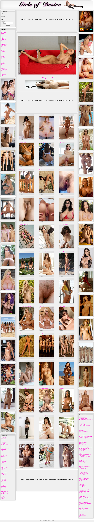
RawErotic (3, 63)
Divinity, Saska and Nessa (63, 333)
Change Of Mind (4, 461)
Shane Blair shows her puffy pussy (84, 468)
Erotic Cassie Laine (82, 480)
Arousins (2, 33)
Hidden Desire (3, 494)
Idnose (60, 415)
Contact (2, 457)
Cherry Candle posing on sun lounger (85, 498)
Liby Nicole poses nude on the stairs (85, 429)
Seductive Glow (22, 169)
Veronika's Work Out (82, 461)
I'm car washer (81, 432)
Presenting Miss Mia (82, 490)
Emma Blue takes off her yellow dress (85, 447)
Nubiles (2, 58)
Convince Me (3, 485)
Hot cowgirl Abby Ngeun (83, 469)
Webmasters (3, 19)
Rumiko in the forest (82, 485)
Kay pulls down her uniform (83, 504)
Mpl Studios (3, 55)
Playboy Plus (3, 62)
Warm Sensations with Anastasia (84, 450)
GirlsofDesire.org (49, 520)
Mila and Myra (81, 441)
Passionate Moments (4, 487)
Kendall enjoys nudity (82, 515)
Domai (2, 40)
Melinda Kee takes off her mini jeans (85, 497)
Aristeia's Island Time (82, 486)
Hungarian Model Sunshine (43, 251)
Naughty (21, 139)
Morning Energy (4, 484)
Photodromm (3, 61)
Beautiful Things (4, 467)
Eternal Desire (3, 45)
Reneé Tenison (81, 443)
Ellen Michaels (61, 388)
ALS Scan (2, 31)
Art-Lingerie (3, 34)
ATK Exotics (3, 35)
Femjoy (2, 46)
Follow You (3, 463)
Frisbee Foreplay (82, 455)
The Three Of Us (82, 424)
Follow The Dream (4, 472)
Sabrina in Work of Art (83, 460)
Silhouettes (3, 451)
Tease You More (3, 481)
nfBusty (2, 56)
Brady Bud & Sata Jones (5, 493)
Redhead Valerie (62, 251)
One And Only (3, 492)
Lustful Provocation (4, 476)
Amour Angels (3, 32)
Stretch (2, 450)
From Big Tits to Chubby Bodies (84, 481)
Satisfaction (3, 478)
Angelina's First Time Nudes (83, 477)
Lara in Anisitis (81, 457)
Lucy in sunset (81, 445)
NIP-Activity (3, 57)
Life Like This (3, 488)
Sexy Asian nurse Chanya (83, 453)
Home (2, 13)
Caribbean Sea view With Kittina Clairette (86, 426)
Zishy (2, 75)
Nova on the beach (82, 423)
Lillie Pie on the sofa (82, 509)
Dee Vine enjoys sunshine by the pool (85, 465)
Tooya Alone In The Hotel (83, 437)
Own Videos (3, 16)
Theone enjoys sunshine (83, 479)
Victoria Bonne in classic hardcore (25, 306)
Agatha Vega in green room (83, 502)
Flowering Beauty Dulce (83, 493)
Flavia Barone (61, 442)
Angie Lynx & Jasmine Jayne (24, 388)
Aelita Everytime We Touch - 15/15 (47, 34)
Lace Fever (21, 415)
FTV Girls (2, 47)
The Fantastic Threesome (83, 472)
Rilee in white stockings (83, 442)
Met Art (2, 52)
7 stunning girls (81, 484)
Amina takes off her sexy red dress (84, 511)
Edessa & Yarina (22, 251)
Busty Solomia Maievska (63, 224)
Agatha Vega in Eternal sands (84, 478)
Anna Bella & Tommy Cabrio (6, 444)
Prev (20, 34)
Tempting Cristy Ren (42, 142)
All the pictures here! (47, 78)
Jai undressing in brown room (84, 491)
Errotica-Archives (4, 44)
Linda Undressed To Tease (83, 473)
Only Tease (3, 59)
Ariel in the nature (82, 510)
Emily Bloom (3, 41)
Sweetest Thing (3, 470)
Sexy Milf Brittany (82, 496)
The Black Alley (3, 70)
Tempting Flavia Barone (23, 442)
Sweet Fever (3, 464)
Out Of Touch (3, 466)
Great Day (3, 468)
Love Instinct (3, 473)
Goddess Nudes (3, 49)
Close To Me (3, 490)
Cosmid (2, 38)
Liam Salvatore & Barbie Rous (84, 459)
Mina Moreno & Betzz (5, 475)
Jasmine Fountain (82, 471)
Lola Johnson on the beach (83, 508)
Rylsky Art (3, 64)
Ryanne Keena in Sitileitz (83, 438)
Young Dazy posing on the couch (84, 492)
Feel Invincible (3, 474)
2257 (53, 520)
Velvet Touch (3, 497)
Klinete (40, 224)
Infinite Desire (3, 438)
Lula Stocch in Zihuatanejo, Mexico (85, 454)
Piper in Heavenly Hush (83, 420)
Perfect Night (3, 469)
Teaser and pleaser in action (83, 444)
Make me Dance (62, 142)
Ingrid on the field (22, 333)
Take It (40, 169)
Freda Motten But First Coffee (84, 475)
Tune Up (2, 462)
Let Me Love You (4, 460)
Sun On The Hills (82, 451)
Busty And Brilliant (82, 430)
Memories (2, 498)
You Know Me (3, 482)
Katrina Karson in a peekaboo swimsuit (85, 436)
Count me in (41, 306)
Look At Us (3, 439)
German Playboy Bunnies (43, 333)
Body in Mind (3, 37)
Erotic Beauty (3, 43)
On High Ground (4, 496)
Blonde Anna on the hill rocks (84, 463)
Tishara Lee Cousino (22, 142)
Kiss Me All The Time (4, 491)
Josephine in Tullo (82, 474)
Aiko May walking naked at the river (85, 448)
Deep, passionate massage (83, 516)
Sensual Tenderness (4, 445)
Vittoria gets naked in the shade (84, 505)
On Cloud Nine (3, 437)
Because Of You (81, 483)
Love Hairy (3, 51)
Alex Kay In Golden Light (83, 431)
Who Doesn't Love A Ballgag (84, 489)
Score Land (3, 65)
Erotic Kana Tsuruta (42, 415)
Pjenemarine (61, 169)
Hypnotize (3, 454)
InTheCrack (3, 50)
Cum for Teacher (62, 306)
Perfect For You (3, 479)
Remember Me (3, 486)
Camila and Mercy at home (83, 499)
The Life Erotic (3, 71)
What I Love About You (5, 448)
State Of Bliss (3, 449)
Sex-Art (2, 67)
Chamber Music (81, 487)
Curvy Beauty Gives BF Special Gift (85, 503)
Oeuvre (80, 467)
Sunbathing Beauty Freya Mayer (44, 388)
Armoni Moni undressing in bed (84, 456)
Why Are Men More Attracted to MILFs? (86, 419)
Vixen (2, 73)
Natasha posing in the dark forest (84, 466)
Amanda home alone (82, 462)
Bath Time (3, 456)
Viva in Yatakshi (81, 514)
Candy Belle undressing (83, 417)
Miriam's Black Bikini (82, 449)
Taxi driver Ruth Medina (83, 418)
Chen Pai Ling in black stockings (84, 425)
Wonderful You (3, 442)
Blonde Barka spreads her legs (84, 439)
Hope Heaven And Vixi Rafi (24, 224)
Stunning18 (3, 68)
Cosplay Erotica (3, 39)
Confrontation (3, 443)
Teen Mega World (4, 69)
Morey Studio (3, 53)
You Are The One (4, 455)
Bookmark (3, 21)
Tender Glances (3, 480)
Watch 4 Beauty (3, 74)
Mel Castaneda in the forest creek (84, 435)
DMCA (41, 520)
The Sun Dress (41, 442)
